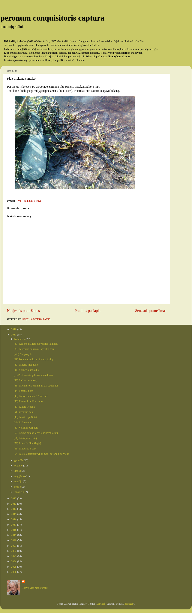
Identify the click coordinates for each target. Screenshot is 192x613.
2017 (14, 524)
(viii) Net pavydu (23, 354)
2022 (14, 550)
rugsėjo (18, 481)
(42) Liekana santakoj (25, 380)
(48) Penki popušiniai (25, 417)
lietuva (37, 200)
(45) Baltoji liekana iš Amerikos (31, 396)
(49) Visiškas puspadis (26, 427)
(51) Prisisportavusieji (26, 438)
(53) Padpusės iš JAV (25, 448)
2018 (14, 529)
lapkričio (19, 491)
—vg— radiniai (24, 200)
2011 (14, 334)
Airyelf (101, 603)
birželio (18, 465)
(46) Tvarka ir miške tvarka (28, 401)
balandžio (20, 339)
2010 (14, 329)
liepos (18, 470)
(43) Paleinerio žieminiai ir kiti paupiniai (36, 385)
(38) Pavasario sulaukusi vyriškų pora (34, 348)
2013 (14, 503)
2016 (14, 519)
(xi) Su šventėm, (23, 422)
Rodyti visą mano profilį (35, 587)
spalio (18, 486)
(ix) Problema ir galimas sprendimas (33, 375)
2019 (14, 535)
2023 (14, 556)
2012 (14, 498)
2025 (14, 566)
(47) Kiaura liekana (24, 406)
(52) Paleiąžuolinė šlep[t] (27, 443)
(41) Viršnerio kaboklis (26, 369)
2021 (14, 545)
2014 (14, 508)
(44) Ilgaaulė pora (23, 390)
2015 (14, 514)
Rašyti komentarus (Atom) (36, 318)
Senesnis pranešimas (150, 311)
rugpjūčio (20, 476)
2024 (14, 561)
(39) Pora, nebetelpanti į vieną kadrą (33, 359)
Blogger (128, 603)
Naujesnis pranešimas (23, 311)
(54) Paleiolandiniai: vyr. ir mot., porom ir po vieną (41, 453)
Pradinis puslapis (87, 311)
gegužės (19, 460)
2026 (14, 571)
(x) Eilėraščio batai (24, 411)
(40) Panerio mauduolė (26, 364)
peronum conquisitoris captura (52, 18)
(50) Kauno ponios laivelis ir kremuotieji (36, 432)
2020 (14, 540)
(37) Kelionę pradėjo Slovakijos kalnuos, (36, 343)
